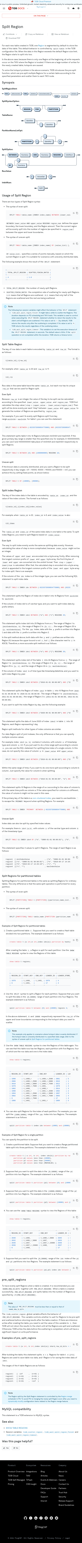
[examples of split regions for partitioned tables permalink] (47, 852)
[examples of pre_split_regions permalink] (38, 1220)
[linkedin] (35, 1394)
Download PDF (13, 38)
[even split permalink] (12, 377)
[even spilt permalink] (12, 507)
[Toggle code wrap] (73, 213)
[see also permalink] (15, 1297)
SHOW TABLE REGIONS (16, 1304)
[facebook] (41, 1394)
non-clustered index (42, 741)
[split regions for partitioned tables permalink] (42, 809)
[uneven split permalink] (15, 438)
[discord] (51, 1394)
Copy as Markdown (34, 34)
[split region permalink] (25, 27)
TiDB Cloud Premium (42, 1)
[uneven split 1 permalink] (15, 758)
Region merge (66, 1272)
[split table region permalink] (24, 334)
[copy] (77, 213)
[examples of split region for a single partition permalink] (45, 1037)
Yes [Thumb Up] (6, 1324)
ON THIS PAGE (41, 16)
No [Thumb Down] (15, 1324)
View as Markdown (60, 34)
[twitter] (30, 1394)
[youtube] (56, 1394)
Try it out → (41, 7)
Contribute (10, 34)
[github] (25, 1394)
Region (41, 45)
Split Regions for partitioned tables (45, 952)
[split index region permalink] (24, 463)
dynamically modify (15, 1277)
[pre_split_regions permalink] (27, 1162)
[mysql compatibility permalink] (32, 1285)
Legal (67, 1414)
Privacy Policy (54, 1414)
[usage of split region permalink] (33, 195)
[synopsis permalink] (16, 82)
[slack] (46, 1394)
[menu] (3, 8)
